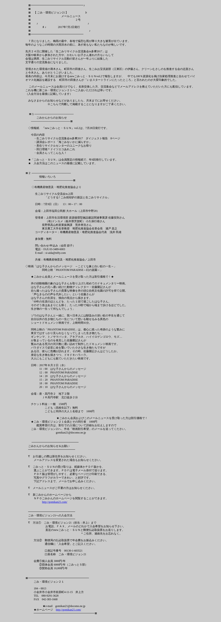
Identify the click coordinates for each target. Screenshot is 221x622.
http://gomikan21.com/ (54, 501)
